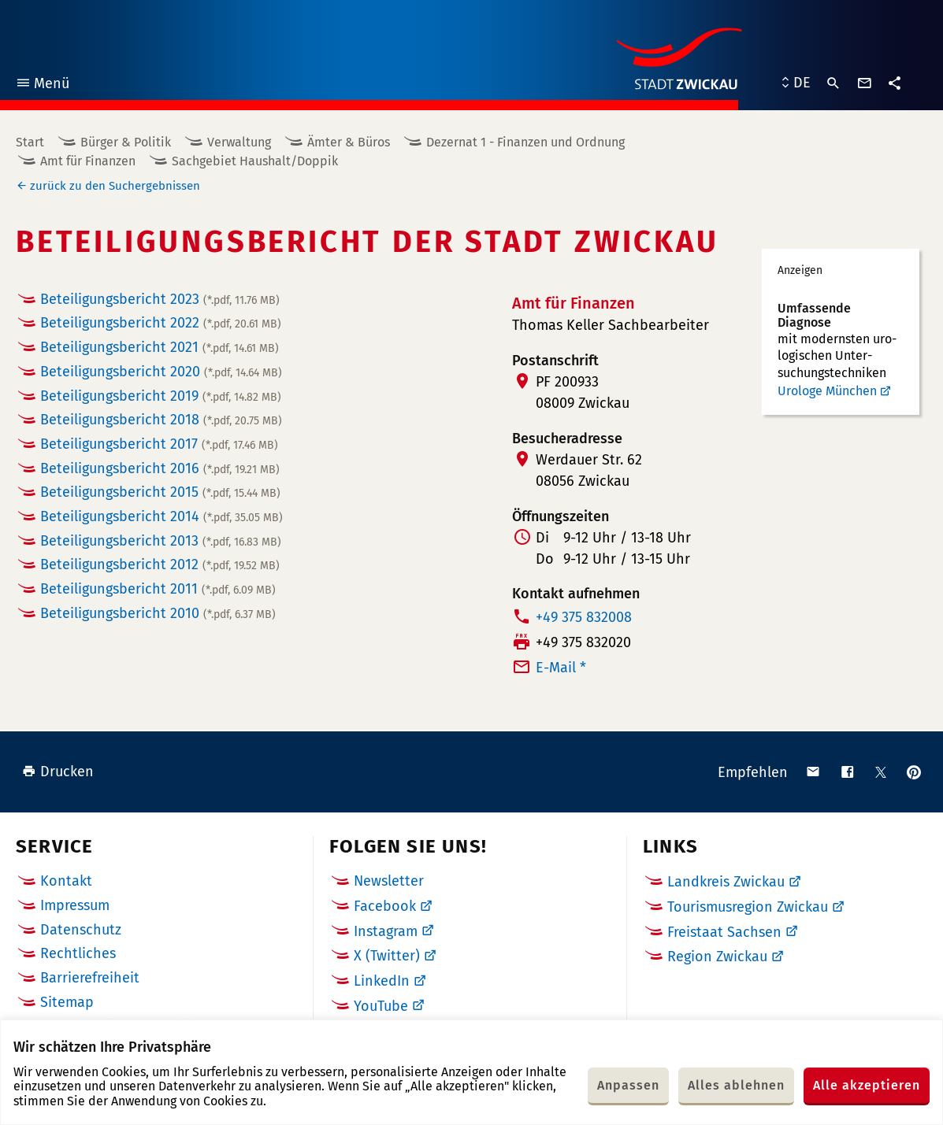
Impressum (75, 905)
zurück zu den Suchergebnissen (115, 186)
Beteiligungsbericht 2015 (160, 492)
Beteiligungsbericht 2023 (160, 299)
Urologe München (827, 390)
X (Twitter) (387, 955)
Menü (42, 85)
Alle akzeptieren (866, 1085)
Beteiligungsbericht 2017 (159, 444)
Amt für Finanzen (88, 161)
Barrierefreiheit (89, 977)
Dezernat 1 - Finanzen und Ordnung (525, 142)
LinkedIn (382, 981)
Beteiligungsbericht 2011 (158, 589)
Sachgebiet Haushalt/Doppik (255, 161)
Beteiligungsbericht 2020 (161, 371)
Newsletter (389, 881)
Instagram (386, 931)
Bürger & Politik (125, 142)
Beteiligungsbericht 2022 (160, 322)
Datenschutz (80, 929)
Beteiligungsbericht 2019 (160, 396)
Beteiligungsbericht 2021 (159, 347)
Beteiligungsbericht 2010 (158, 613)
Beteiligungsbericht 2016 (160, 468)
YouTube (381, 1006)
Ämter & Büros (348, 142)
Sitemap (67, 1002)
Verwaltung (239, 142)
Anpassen (628, 1085)
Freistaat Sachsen (724, 932)
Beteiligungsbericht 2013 (160, 541)
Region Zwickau (717, 956)
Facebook (385, 906)
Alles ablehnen (736, 1085)
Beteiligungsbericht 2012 (160, 564)
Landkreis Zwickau (726, 881)
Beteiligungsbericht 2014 (161, 516)
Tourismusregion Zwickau (747, 907)
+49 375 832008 (584, 617)
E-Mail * (561, 667)
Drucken (58, 771)
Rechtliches (78, 953)
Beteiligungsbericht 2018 (161, 419)
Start (30, 142)
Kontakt (66, 881)
